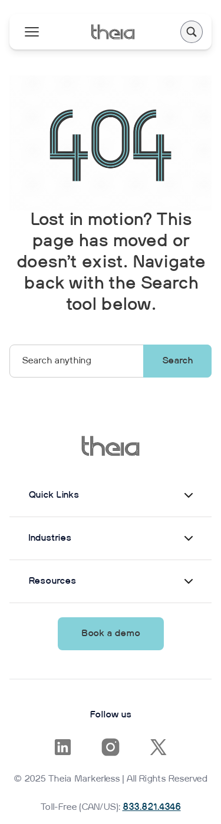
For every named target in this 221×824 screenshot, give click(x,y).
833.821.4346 (152, 807)
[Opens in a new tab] (63, 747)
